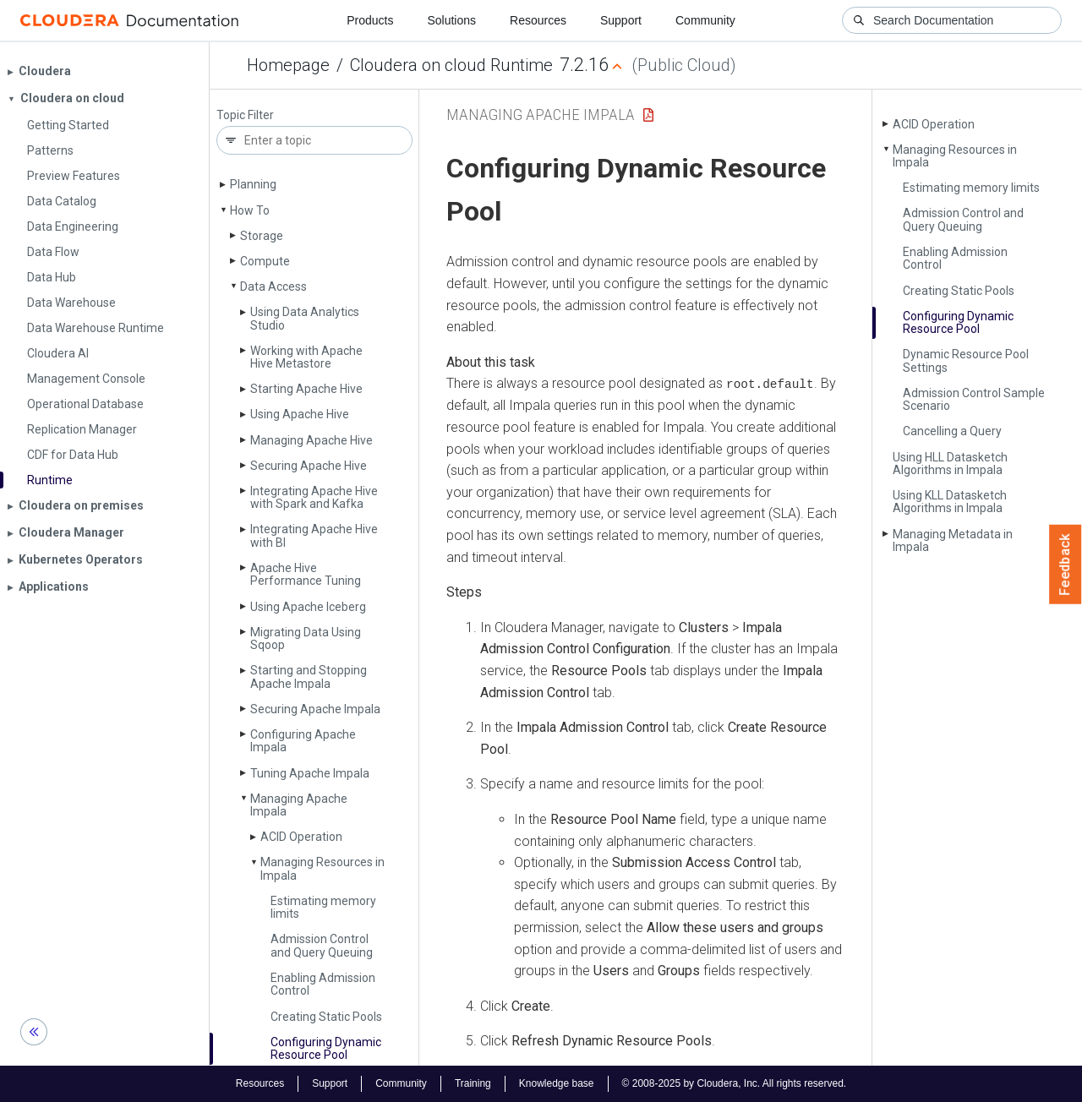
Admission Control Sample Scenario (974, 399)
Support (621, 20)
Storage (261, 236)
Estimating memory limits (323, 907)
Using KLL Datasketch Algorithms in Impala (950, 501)
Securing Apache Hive (308, 465)
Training (473, 1083)
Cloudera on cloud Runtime (451, 65)
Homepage (288, 65)
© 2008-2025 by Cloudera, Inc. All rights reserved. (734, 1083)
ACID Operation (301, 836)
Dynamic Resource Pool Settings (966, 360)
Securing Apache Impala (315, 709)
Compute (265, 261)
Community (705, 20)
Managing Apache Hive (311, 440)
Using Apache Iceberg (308, 607)
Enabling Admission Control (322, 984)
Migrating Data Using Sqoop (305, 638)
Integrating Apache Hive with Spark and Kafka (314, 497)
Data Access (273, 286)
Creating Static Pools (326, 1016)
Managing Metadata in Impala (953, 540)
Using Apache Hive (299, 414)
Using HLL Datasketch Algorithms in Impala (950, 463)
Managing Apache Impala (298, 805)
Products (370, 20)
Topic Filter (245, 115)
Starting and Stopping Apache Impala (308, 676)
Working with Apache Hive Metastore (306, 357)
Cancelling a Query (952, 431)
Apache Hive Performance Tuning (305, 574)
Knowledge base (556, 1083)
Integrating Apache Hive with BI (314, 535)
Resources (538, 20)
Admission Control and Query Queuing (321, 945)
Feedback (1065, 564)
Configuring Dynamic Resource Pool (325, 1048)
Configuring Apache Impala (303, 741)
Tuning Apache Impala (309, 773)
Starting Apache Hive (306, 389)
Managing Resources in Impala (322, 868)
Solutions (451, 20)
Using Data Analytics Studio (304, 318)
